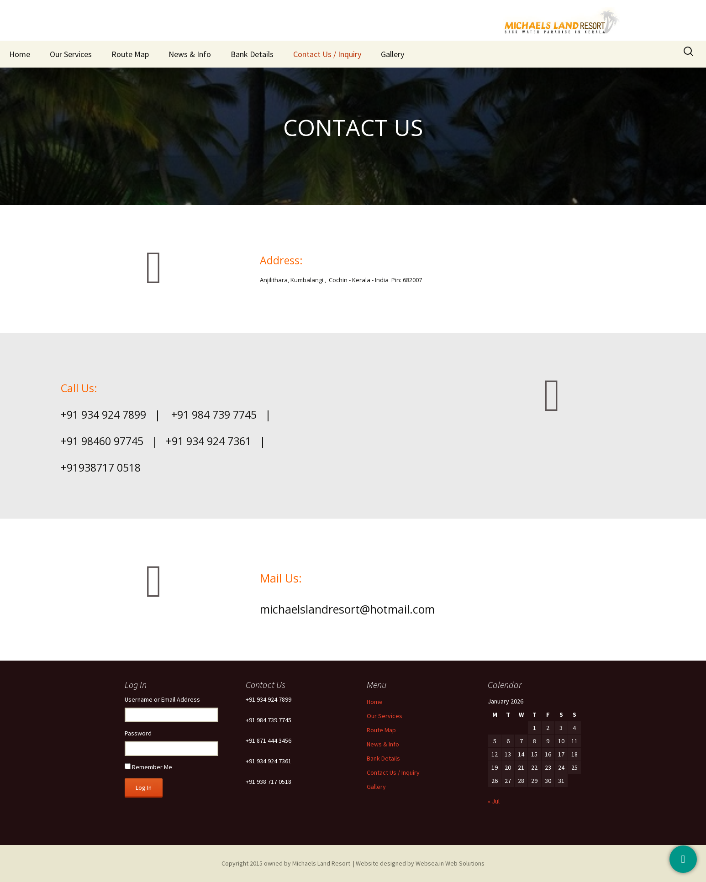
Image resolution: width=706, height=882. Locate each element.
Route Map (130, 54)
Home (19, 54)
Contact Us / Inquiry (327, 54)
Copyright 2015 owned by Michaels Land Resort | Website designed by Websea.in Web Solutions (353, 863)
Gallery (392, 54)
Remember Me (152, 767)
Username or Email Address (162, 699)
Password (138, 733)
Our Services (71, 54)
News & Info (190, 54)
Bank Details (252, 54)
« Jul (494, 801)
